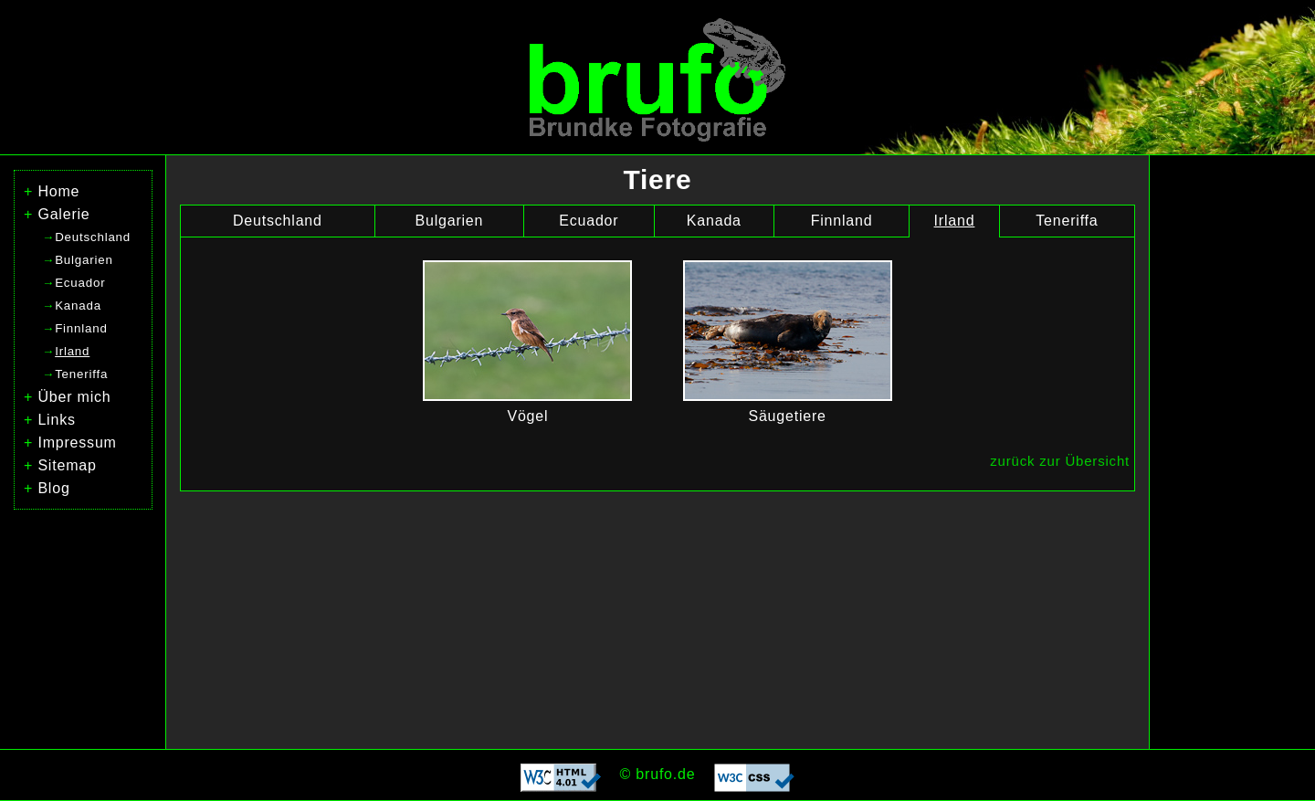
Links (56, 419)
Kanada (714, 220)
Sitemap (66, 465)
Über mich (73, 397)
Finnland (842, 220)
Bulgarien (449, 220)
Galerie (63, 214)
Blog (53, 488)
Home (58, 191)
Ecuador (588, 220)
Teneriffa (1067, 220)
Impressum (76, 442)
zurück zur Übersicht (1060, 461)
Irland (954, 220)
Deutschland (277, 220)
